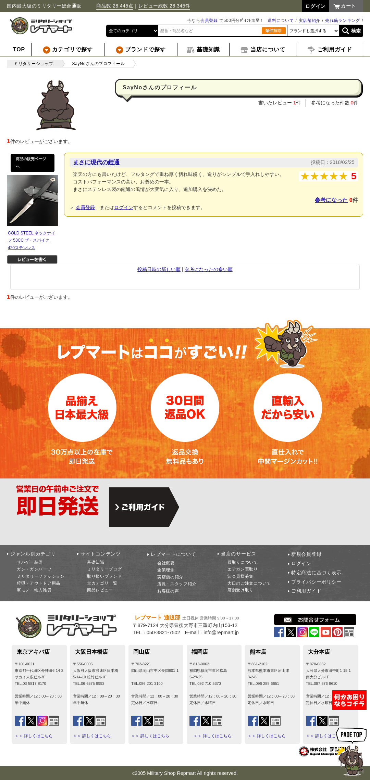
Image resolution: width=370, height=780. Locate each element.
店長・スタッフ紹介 (176, 583)
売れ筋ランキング (342, 20)
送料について (281, 20)
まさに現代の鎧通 (96, 162)
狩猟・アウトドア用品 (38, 583)
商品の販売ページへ (31, 162)
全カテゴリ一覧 (102, 583)
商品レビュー (100, 590)
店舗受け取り (240, 590)
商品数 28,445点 (114, 6)
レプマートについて (173, 554)
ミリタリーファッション (41, 576)
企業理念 (166, 569)
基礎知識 (95, 562)
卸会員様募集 (240, 576)
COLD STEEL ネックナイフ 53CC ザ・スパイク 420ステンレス (31, 240)
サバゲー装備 (30, 562)
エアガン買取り (242, 569)
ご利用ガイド (306, 590)
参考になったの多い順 (209, 269)
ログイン (123, 207)
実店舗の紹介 (170, 577)
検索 (356, 31)
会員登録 (209, 20)
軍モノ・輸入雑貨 (34, 590)
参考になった (331, 200)
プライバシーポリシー (316, 582)
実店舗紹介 (310, 20)
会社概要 (166, 563)
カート (348, 6)
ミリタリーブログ (104, 569)
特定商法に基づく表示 (316, 572)
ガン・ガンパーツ (34, 569)
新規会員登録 (306, 554)
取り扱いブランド (104, 576)
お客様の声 (168, 591)
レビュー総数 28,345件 (164, 6)
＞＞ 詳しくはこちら (34, 736)
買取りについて (242, 562)
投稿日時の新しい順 (159, 269)
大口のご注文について (249, 583)
